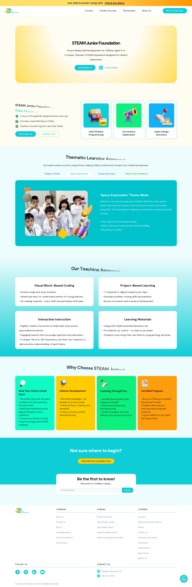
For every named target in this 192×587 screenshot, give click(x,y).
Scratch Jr (142, 517)
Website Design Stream (107, 532)
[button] (90, 10)
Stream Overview (104, 517)
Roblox (141, 527)
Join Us (59, 527)
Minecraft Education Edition (150, 522)
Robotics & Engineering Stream (110, 537)
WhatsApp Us (85, 67)
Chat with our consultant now (96, 461)
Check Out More (114, 3)
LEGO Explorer (144, 548)
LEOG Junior (143, 543)
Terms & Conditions (64, 537)
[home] (11, 10)
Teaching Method (63, 532)
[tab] (52, 173)
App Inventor (143, 553)
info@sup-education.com (111, 571)
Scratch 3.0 (142, 532)
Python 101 (142, 558)
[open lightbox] (108, 67)
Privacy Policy (61, 543)
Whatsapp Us (28, 134)
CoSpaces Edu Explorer (147, 537)
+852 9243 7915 (108, 576)
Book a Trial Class (175, 10)
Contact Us (60, 522)
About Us (60, 517)
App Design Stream (105, 527)
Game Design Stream (106, 522)
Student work (51, 134)
